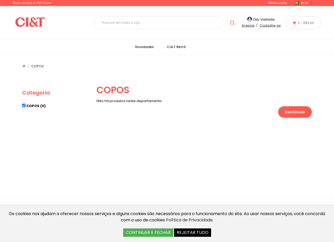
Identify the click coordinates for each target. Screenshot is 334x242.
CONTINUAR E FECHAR (148, 232)
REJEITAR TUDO (192, 232)
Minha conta (278, 3)
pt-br (304, 3)
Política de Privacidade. (189, 220)
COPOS (37, 66)
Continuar (295, 112)
